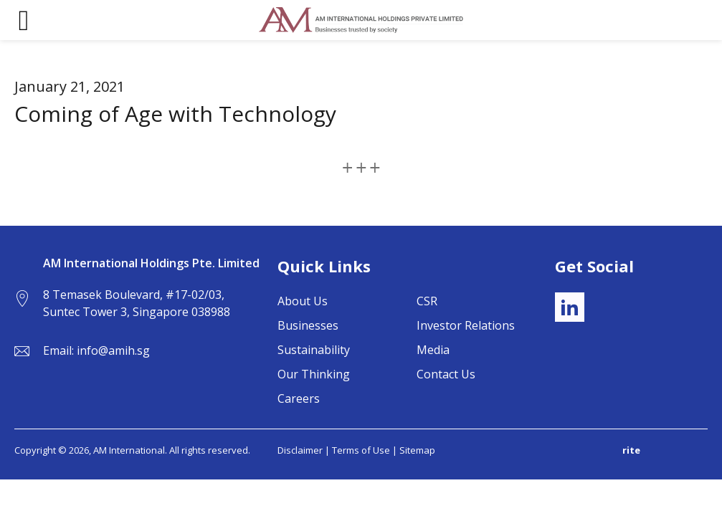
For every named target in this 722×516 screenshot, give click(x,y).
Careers (298, 398)
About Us (302, 301)
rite (631, 450)
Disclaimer (300, 450)
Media (433, 350)
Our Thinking (313, 374)
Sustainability (313, 350)
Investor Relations (466, 325)
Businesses (307, 325)
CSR (427, 301)
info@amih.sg (113, 350)
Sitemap (417, 450)
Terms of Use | (365, 450)
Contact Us (446, 374)
